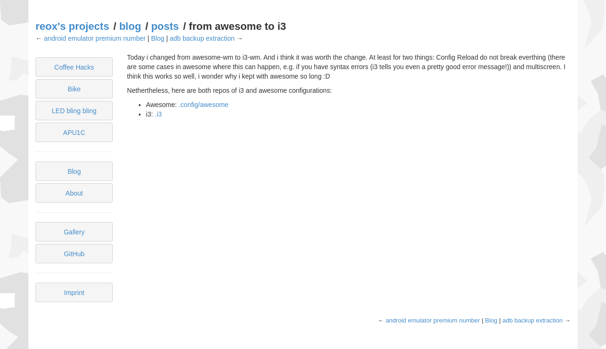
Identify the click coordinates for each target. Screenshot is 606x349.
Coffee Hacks (74, 67)
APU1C (74, 132)
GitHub (74, 254)
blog (130, 26)
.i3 (158, 114)
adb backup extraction (202, 38)
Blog (157, 38)
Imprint (74, 292)
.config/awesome (203, 104)
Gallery (73, 232)
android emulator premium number (95, 38)
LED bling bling (74, 111)
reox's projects (72, 26)
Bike (74, 89)
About (74, 193)
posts (165, 26)
